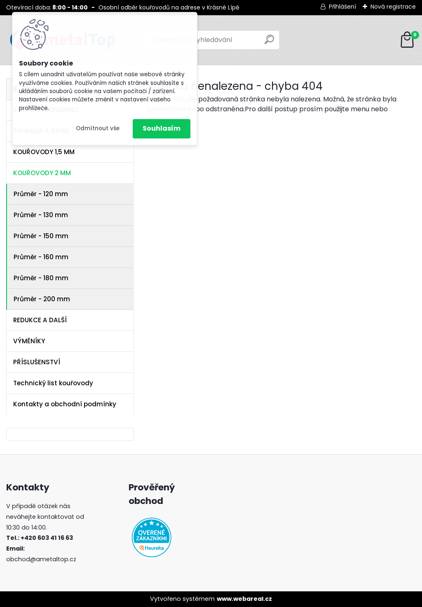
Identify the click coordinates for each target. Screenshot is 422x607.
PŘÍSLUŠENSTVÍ (36, 362)
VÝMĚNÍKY (29, 341)
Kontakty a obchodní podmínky (64, 404)
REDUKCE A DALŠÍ (40, 320)
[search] (269, 43)
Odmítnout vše (98, 128)
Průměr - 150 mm (41, 236)
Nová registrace (393, 6)
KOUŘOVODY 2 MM (42, 173)
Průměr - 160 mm (41, 257)
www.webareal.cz (244, 599)
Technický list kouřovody (53, 383)
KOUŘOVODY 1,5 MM (44, 152)
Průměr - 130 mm (41, 215)
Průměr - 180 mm (41, 278)
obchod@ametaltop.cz (41, 559)
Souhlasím (162, 128)
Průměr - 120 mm (41, 194)
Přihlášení (342, 6)
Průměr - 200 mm (42, 299)
